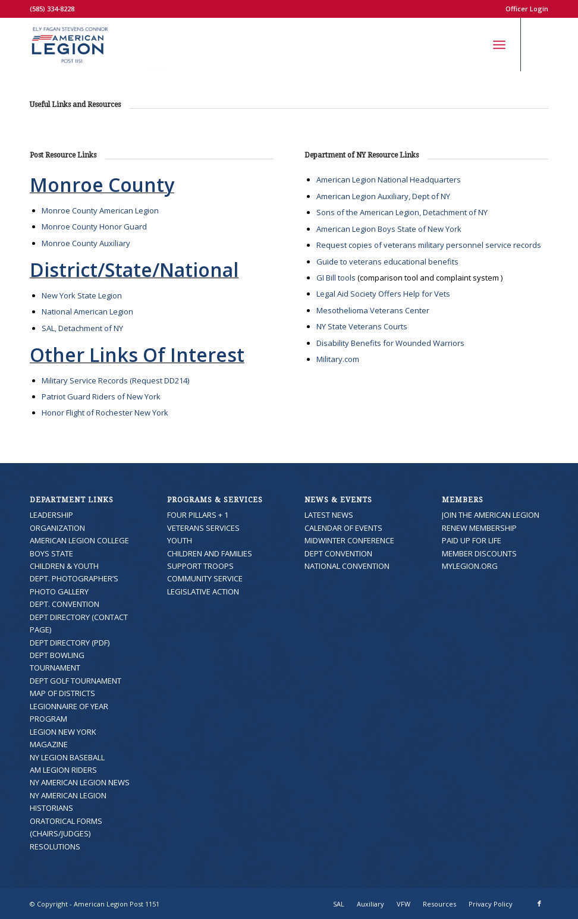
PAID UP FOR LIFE (471, 540)
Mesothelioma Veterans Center (372, 310)
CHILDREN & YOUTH (64, 566)
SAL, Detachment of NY (82, 328)
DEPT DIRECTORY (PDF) (69, 642)
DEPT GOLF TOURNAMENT (75, 680)
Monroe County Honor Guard (94, 226)
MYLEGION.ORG (470, 566)
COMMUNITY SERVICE (205, 578)
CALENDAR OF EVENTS (343, 528)
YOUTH (179, 540)
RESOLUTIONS (55, 846)
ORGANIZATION (57, 528)
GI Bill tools (336, 277)
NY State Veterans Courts (361, 326)
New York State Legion (82, 295)
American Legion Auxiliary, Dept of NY (383, 196)
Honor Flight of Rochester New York (105, 412)
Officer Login (526, 8)
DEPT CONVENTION (338, 553)
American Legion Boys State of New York (388, 229)
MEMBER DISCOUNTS (479, 553)
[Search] (473, 44)
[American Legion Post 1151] (97, 44)
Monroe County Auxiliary (86, 243)
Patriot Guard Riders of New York (101, 396)
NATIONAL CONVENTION (346, 566)
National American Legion (87, 311)
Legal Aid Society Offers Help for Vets (383, 293)
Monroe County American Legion (100, 210)
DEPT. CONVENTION (64, 604)
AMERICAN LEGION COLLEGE (79, 540)
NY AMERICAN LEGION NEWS (80, 782)
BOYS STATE (51, 553)
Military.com (337, 359)
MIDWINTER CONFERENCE (349, 540)
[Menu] (499, 45)
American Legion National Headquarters (388, 179)
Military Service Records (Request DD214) (115, 380)
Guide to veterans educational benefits (387, 261)
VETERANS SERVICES (203, 528)
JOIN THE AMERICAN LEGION (490, 514)
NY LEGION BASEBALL (67, 757)
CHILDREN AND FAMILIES (209, 553)
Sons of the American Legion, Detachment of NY (402, 212)
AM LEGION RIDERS (63, 769)
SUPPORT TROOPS (200, 566)
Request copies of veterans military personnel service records (428, 245)
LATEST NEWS (328, 514)
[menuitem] (524, 9)
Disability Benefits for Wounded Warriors (390, 343)
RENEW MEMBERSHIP (479, 528)
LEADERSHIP (51, 514)
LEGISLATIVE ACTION (203, 591)
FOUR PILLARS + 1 (197, 514)
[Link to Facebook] (539, 44)
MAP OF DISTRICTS (62, 693)
